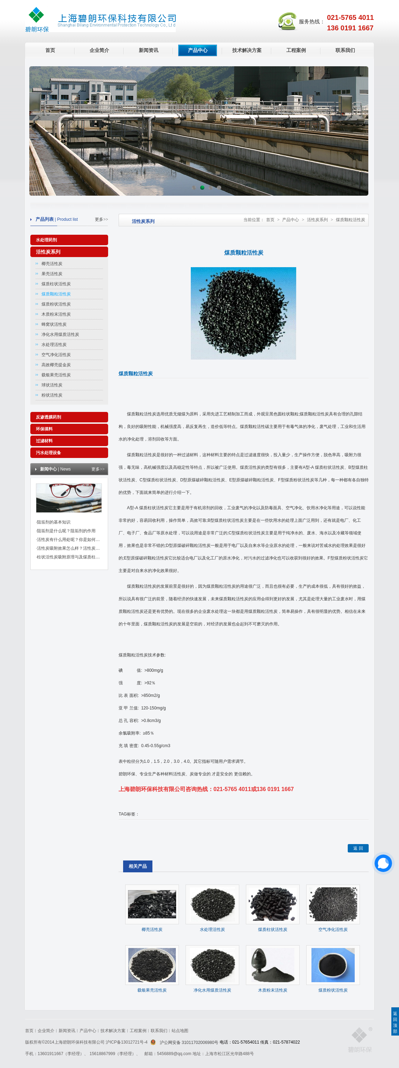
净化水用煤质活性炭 (60, 334)
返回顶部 (395, 1022)
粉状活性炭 (52, 395)
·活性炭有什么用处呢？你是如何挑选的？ (74, 539)
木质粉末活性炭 (56, 314)
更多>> (101, 219)
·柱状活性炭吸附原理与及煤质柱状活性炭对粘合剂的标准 (89, 557)
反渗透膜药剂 (48, 417)
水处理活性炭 (54, 344)
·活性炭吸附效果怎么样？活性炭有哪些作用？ (78, 548)
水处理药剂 (46, 240)
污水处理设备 (48, 452)
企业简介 (99, 50)
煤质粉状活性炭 (56, 304)
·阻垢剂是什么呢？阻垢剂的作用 (66, 530)
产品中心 (198, 50)
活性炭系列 (48, 252)
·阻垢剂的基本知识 (53, 522)
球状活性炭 (52, 385)
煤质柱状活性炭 (56, 283)
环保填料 (44, 429)
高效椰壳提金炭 (56, 364)
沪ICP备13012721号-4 (127, 1042)
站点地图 (180, 1030)
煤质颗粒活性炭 (56, 294)
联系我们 (345, 50)
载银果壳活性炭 (56, 375)
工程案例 (296, 50)
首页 (50, 50)
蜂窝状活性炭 (54, 324)
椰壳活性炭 (52, 263)
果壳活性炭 (52, 273)
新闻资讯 (148, 50)
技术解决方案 (247, 50)
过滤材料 (44, 440)
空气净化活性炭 (56, 354)
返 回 (358, 848)
